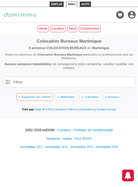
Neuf (72, 28)
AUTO (85, 4)
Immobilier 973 (81, 147)
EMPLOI (56, 4)
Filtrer (18, 82)
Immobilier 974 (107, 147)
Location (58, 28)
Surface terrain (106, 109)
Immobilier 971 (31, 147)
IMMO (72, 4)
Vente (43, 28)
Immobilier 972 (56, 147)
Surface (61, 109)
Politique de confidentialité (93, 130)
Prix (51, 109)
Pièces (73, 109)
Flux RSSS (83, 139)
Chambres (87, 109)
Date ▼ (40, 109)
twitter (67, 139)
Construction (89, 28)
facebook (53, 139)
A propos (63, 130)
